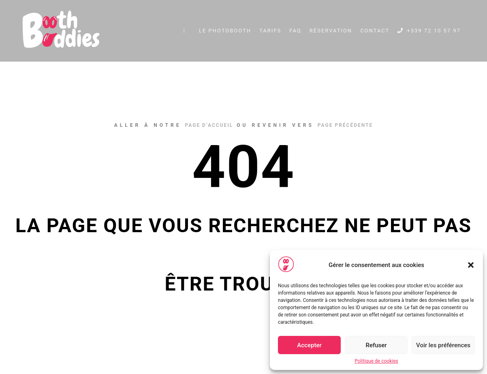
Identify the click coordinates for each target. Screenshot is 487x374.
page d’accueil (209, 125)
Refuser (376, 345)
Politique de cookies (376, 361)
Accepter (309, 345)
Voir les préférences (443, 345)
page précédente (345, 125)
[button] (471, 265)
